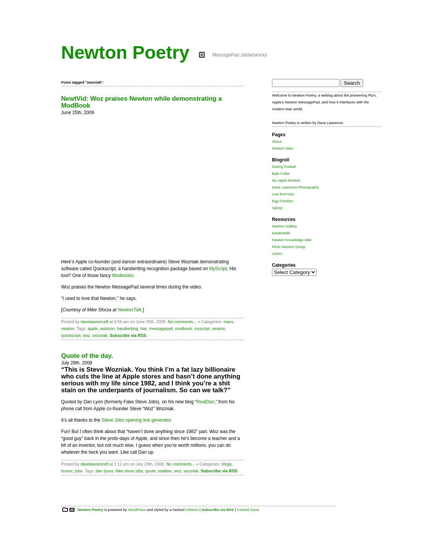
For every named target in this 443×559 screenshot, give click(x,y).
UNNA (277, 253)
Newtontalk (281, 233)
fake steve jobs (129, 471)
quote (151, 471)
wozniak (99, 335)
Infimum (192, 509)
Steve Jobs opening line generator (136, 420)
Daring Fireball (284, 166)
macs (228, 321)
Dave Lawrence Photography (295, 187)
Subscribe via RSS (128, 335)
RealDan (205, 401)
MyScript (218, 268)
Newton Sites (283, 148)
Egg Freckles (282, 201)
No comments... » (184, 321)
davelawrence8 (94, 321)
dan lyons (104, 471)
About (276, 141)
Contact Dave (248, 509)
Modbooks (122, 275)
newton (67, 328)
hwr (144, 328)
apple (92, 328)
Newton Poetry (125, 52)
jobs (78, 471)
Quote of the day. (87, 355)
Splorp (277, 208)
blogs (227, 464)
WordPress (137, 509)
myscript (202, 328)
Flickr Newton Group (288, 247)
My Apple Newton (286, 180)
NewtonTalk (129, 310)
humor (67, 471)
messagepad (161, 328)
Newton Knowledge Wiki (291, 240)
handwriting (127, 328)
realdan (165, 471)
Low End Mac (283, 194)
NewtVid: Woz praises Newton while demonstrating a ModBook (141, 102)
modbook (183, 328)
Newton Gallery (284, 226)
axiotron (107, 328)
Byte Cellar (281, 173)
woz (86, 335)
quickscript (71, 335)
